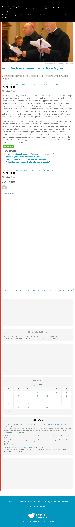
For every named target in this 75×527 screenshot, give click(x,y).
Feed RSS (38, 420)
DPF (16, 502)
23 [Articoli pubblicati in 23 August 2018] (37, 403)
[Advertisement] (37, 274)
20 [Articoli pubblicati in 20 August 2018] (9, 403)
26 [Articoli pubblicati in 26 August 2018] (66, 403)
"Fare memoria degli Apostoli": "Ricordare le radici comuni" (30, 154)
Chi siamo (10, 502)
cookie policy (23, 11)
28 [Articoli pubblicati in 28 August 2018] (18, 407)
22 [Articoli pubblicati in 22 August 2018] (28, 403)
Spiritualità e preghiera (55, 84)
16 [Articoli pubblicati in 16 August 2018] (37, 400)
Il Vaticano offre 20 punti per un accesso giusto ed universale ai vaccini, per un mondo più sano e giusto (35, 424)
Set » (9, 411)
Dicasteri (34, 84)
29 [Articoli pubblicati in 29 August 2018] (28, 407)
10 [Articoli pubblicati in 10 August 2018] (47, 396)
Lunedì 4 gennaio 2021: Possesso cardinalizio (18, 447)
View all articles (8, 193)
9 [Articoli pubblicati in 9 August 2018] (37, 396)
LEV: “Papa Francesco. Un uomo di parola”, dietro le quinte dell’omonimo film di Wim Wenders (32, 436)
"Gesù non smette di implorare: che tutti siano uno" (26, 159)
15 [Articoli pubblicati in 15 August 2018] (28, 400)
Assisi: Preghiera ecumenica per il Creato (22, 157)
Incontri (42, 84)
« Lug (5, 411)
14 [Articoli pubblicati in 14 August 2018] (18, 400)
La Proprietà (31, 502)
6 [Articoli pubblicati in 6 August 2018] (8, 396)
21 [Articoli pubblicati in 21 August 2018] (18, 403)
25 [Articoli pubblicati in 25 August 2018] (56, 403)
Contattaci (64, 502)
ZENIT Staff (24, 84)
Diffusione (22, 502)
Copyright (56, 502)
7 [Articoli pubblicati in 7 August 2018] (18, 396)
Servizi (39, 502)
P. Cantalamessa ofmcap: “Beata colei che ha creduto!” (28, 162)
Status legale (47, 502)
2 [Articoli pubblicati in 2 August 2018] (37, 392)
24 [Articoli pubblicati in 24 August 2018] (47, 403)
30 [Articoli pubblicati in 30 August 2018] (37, 407)
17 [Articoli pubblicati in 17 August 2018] (47, 400)
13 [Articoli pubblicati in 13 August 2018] (9, 400)
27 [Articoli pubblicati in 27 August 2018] (9, 407)
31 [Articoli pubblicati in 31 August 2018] (47, 407)
